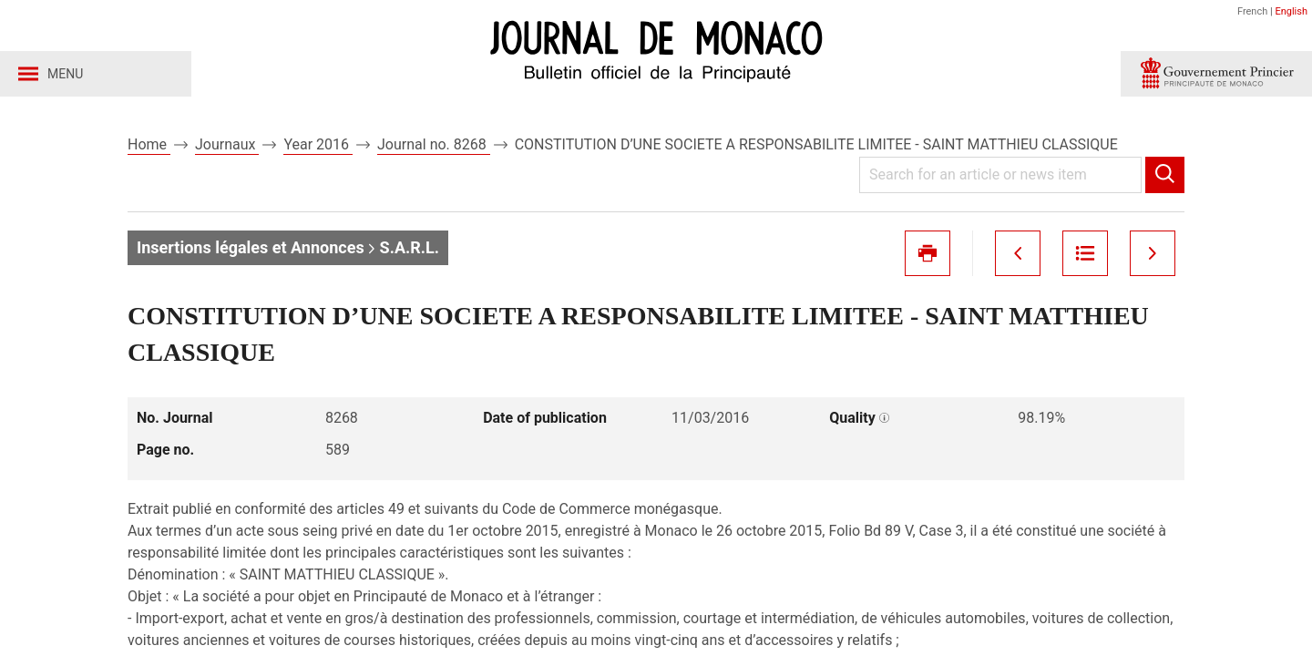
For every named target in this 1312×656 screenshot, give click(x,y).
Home (149, 144)
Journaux (227, 144)
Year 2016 (318, 144)
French (1252, 11)
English (1291, 11)
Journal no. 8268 (433, 144)
